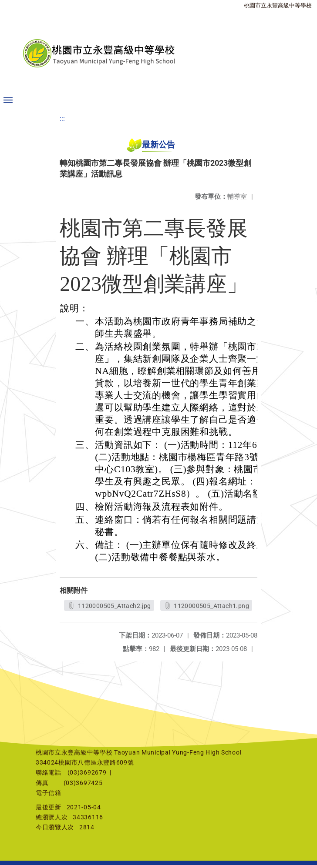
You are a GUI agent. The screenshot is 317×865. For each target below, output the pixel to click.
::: (62, 118)
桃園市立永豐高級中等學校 (278, 5)
